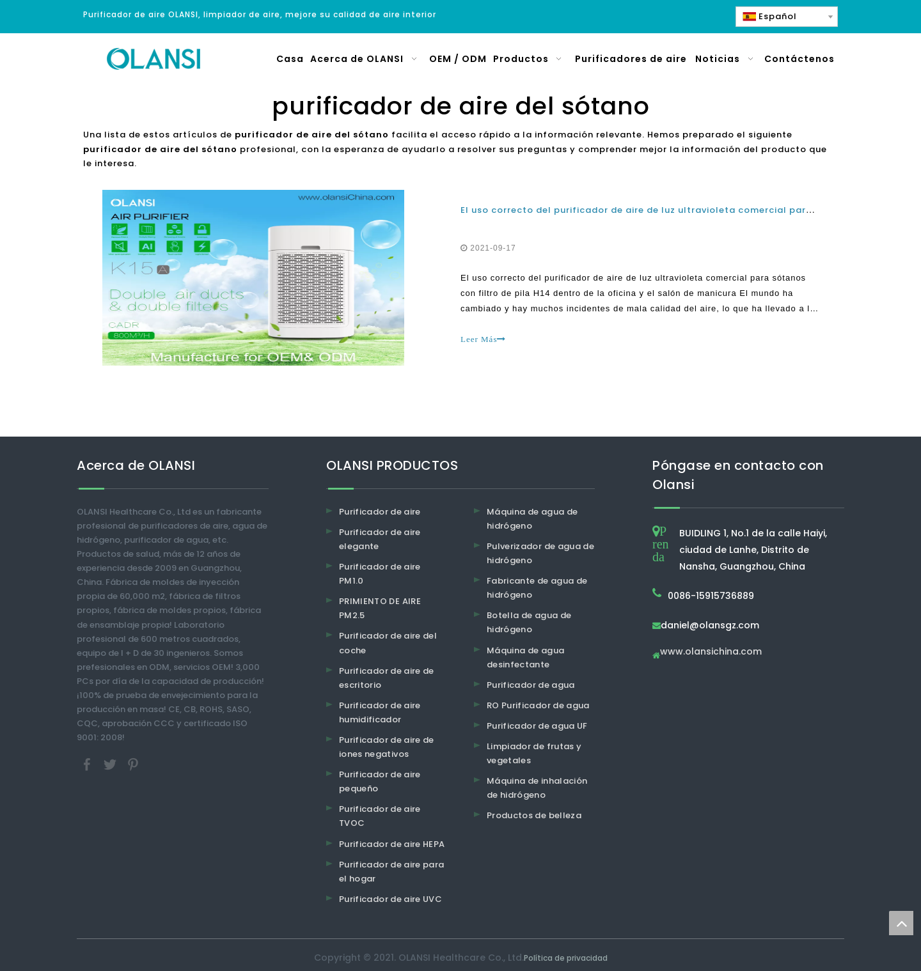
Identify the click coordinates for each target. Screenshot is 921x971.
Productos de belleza (534, 815)
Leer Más (483, 339)
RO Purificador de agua (538, 705)
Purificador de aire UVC (390, 899)
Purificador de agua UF (537, 726)
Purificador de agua (531, 685)
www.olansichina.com (711, 652)
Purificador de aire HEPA (392, 844)
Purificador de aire (380, 512)
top (901, 923)
